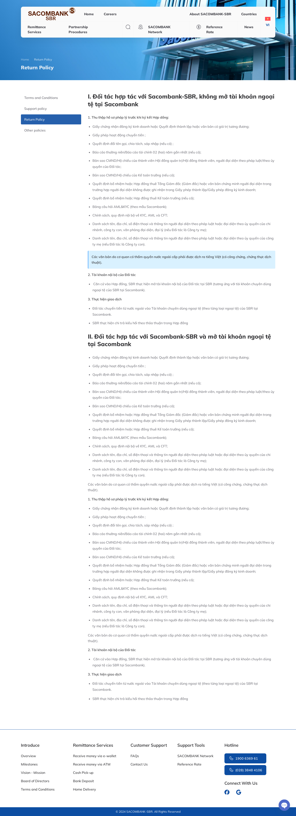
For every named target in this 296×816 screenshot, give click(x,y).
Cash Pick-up (83, 772)
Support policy (35, 108)
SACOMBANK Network (195, 756)
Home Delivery (84, 789)
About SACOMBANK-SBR (210, 14)
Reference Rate (189, 764)
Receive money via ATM (91, 764)
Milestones (29, 764)
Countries (249, 14)
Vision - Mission (33, 772)
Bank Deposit (83, 781)
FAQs (135, 756)
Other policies (35, 130)
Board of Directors (35, 781)
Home (89, 14)
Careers (110, 14)
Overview (28, 756)
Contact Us (139, 764)
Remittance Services (37, 29)
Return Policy (34, 119)
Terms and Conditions (41, 98)
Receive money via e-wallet (94, 756)
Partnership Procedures (78, 29)
